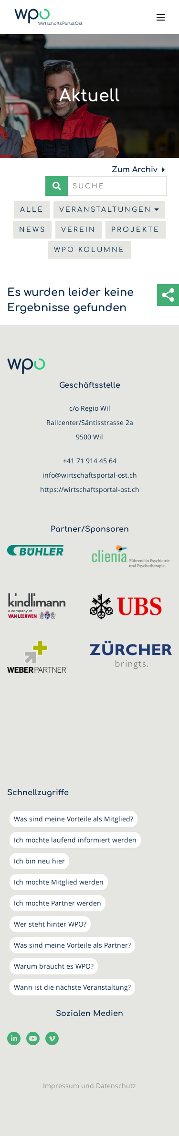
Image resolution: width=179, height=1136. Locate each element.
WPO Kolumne (89, 249)
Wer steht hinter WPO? (50, 923)
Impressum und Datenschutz (89, 1085)
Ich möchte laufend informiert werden (75, 839)
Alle (32, 209)
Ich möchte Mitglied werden (59, 881)
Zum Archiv (135, 169)
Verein (78, 229)
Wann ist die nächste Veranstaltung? (72, 987)
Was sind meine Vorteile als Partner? (72, 945)
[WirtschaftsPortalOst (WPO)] (48, 17)
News (32, 229)
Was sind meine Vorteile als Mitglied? (73, 818)
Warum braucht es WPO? (54, 966)
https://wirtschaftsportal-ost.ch (89, 489)
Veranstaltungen (105, 209)
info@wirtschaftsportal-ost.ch (89, 475)
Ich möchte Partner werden (57, 902)
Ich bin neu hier (39, 860)
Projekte (135, 229)
